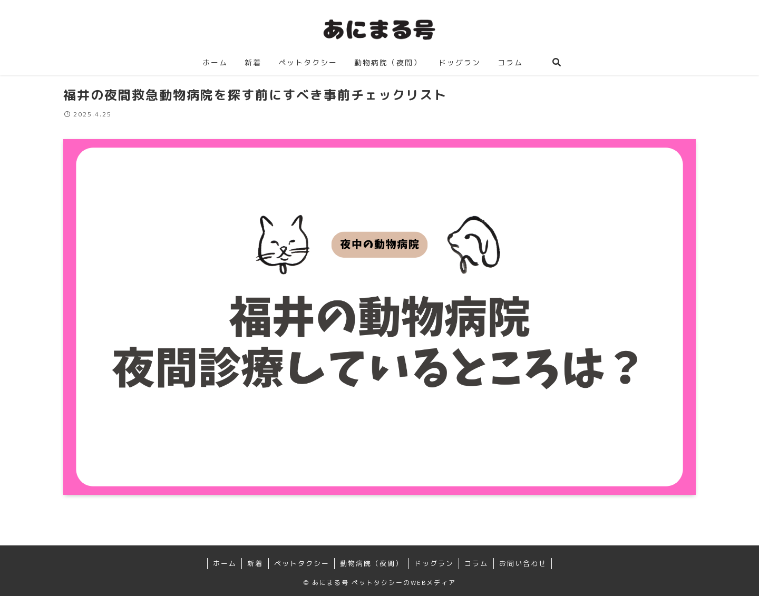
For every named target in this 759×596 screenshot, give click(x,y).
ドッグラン (434, 563)
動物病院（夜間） (371, 563)
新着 (255, 563)
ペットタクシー (301, 563)
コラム (476, 563)
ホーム (225, 563)
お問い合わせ (523, 563)
